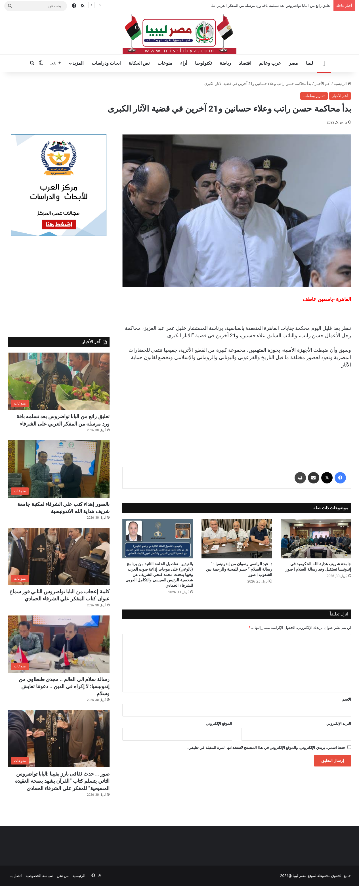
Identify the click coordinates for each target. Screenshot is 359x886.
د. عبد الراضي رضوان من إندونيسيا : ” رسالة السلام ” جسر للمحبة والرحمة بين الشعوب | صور (239, 569)
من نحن (63, 876)
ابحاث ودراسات (106, 63)
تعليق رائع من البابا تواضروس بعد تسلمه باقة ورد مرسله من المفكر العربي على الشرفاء (263, 5)
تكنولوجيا (203, 63)
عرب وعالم (270, 63)
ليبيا (309, 63)
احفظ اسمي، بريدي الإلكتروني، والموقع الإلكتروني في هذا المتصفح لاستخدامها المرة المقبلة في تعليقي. (267, 747)
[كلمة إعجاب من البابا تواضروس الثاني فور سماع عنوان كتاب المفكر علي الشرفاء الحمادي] (59, 556)
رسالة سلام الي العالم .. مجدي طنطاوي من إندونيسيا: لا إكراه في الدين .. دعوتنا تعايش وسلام (64, 686)
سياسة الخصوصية (39, 876)
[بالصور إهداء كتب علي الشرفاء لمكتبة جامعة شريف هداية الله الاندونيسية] (59, 469)
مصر (293, 63)
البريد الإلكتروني (338, 723)
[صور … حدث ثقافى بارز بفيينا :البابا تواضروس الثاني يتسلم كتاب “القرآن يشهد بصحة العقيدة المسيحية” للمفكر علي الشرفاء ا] (59, 738)
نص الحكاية (139, 63)
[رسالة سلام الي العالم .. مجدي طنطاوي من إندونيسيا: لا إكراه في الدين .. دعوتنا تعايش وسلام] (59, 644)
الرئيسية (342, 83)
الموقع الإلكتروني (219, 723)
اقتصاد (245, 63)
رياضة (225, 63)
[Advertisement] (236, 412)
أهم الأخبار (323, 83)
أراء (183, 63)
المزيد (77, 63)
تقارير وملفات (314, 96)
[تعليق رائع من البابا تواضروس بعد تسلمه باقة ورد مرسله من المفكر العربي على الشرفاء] (59, 381)
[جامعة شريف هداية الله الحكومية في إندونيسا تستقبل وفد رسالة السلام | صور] (316, 538)
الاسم (346, 699)
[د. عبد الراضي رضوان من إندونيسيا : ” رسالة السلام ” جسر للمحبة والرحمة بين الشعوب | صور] (236, 538)
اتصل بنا (15, 876)
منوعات (165, 63)
